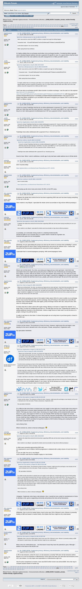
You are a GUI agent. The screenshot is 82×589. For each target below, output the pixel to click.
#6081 (76, 34)
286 (18, 26)
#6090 (76, 241)
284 (13, 26)
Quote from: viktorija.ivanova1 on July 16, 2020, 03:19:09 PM (31, 37)
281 (6, 26)
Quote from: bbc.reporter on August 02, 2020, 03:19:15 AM (31, 397)
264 (32, 25)
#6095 (76, 394)
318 (27, 27)
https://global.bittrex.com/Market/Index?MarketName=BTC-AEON (35, 168)
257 (16, 25)
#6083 (76, 104)
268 (41, 25)
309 (6, 27)
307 (67, 26)
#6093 (76, 322)
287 (20, 26)
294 (36, 26)
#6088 (76, 194)
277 (62, 25)
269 (44, 25)
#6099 (76, 533)
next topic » (75, 25)
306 (65, 26)
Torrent (26, 13)
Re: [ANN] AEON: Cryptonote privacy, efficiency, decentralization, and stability (44, 33)
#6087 (76, 176)
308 (4, 27)
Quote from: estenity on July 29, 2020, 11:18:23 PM (29, 179)
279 (67, 25)
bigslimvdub (8, 33)
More (31, 15)
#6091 (76, 266)
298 (46, 26)
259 (21, 25)
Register (26, 15)
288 (23, 26)
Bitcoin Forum (7, 19)
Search (17, 15)
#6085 (76, 137)
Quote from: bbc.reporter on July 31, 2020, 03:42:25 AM (30, 221)
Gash (5, 264)
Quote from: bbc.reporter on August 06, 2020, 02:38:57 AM (31, 536)
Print (76, 27)
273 (53, 25)
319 (29, 27)
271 (48, 25)
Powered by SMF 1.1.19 (31, 586)
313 (16, 27)
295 (39, 26)
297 (43, 26)
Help (12, 15)
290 (27, 26)
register (24, 10)
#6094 (76, 346)
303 (57, 26)
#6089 (76, 218)
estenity (6, 160)
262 (28, 25)
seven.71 (7, 345)
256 (14, 25)
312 (13, 27)
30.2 (23, 13)
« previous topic (73, 24)
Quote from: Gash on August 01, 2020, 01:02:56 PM (29, 285)
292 (32, 26)
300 (50, 26)
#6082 (76, 61)
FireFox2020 (8, 532)
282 (9, 26)
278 (65, 25)
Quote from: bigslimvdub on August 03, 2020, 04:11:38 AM (31, 462)
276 (60, 25)
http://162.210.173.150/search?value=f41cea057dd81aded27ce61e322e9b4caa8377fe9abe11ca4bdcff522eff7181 (40, 93)
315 (20, 27)
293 (34, 26)
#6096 (76, 432)
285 (16, 26)
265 (35, 25)
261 (25, 25)
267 (39, 25)
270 (46, 25)
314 (18, 27)
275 (58, 25)
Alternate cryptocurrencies (20, 19)
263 (30, 25)
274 (55, 25)
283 (11, 26)
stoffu (6, 61)
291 (29, 26)
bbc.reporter (8, 193)
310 (9, 27)
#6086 (76, 161)
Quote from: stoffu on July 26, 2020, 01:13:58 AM (28, 140)
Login (21, 15)
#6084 (76, 118)
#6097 (76, 459)
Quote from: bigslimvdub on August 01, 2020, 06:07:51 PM (31, 349)
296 (41, 26)
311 (11, 27)
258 (18, 25)
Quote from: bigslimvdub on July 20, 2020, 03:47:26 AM (30, 65)
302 (55, 26)
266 (37, 25)
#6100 (76, 551)
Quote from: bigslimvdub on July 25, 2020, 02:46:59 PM (30, 122)
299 (48, 26)
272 (51, 25)
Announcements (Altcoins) (37, 19)
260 (23, 25)
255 (11, 25)
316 (23, 27)
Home (7, 15)
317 (25, 27)
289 (25, 26)
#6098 (76, 509)
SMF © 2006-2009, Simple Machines (47, 586)
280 (4, 26)
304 (60, 26)
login (19, 10)
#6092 (76, 282)
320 (32, 27)
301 (53, 26)
